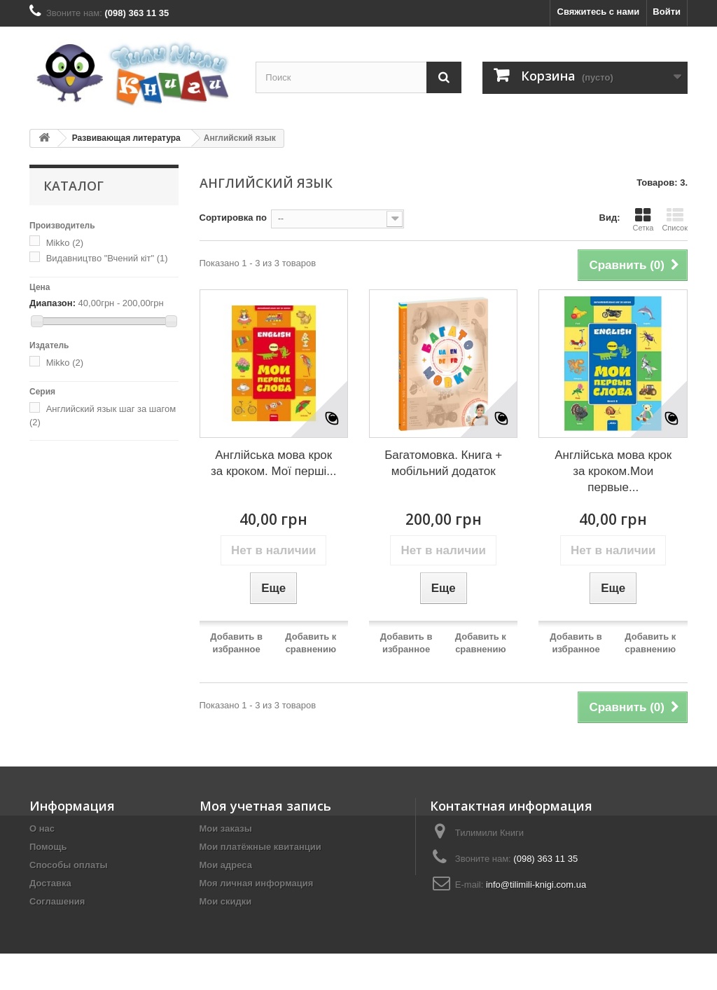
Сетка (642, 219)
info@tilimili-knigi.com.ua (536, 884)
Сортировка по (233, 217)
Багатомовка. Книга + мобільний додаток (443, 463)
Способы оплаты (68, 865)
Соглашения (57, 901)
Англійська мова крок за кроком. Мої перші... (274, 463)
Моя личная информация (257, 883)
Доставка (50, 883)
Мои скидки (226, 901)
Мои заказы (226, 828)
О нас (42, 828)
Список (675, 219)
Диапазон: (52, 303)
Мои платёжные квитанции (260, 846)
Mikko (64, 243)
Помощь (48, 846)
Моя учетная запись (265, 805)
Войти (667, 11)
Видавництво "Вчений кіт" (107, 258)
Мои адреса (226, 865)
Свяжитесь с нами (598, 11)
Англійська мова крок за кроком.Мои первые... (613, 471)
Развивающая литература (126, 138)
